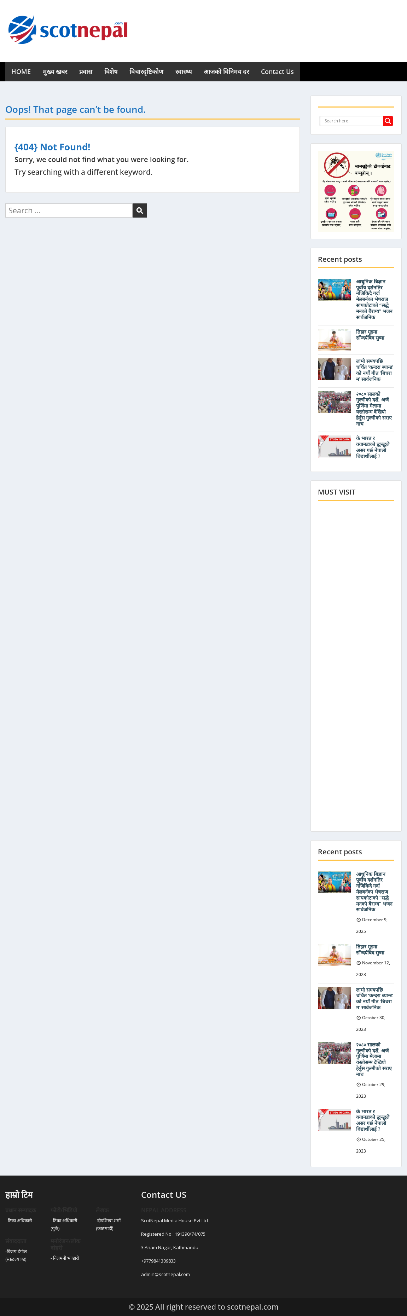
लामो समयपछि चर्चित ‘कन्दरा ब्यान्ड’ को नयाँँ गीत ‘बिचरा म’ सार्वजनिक (374, 370)
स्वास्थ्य (183, 71)
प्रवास (85, 71)
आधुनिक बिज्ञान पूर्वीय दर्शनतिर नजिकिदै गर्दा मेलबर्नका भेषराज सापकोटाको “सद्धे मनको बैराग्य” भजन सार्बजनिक (374, 299)
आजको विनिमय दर (226, 71)
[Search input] (353, 121)
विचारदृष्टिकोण (146, 71)
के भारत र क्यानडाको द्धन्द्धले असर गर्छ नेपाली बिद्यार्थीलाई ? (372, 447)
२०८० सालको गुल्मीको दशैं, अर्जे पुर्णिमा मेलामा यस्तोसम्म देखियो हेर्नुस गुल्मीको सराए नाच (374, 409)
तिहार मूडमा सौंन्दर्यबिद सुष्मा (370, 334)
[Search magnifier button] (388, 121)
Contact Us (277, 71)
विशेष (110, 71)
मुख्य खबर (55, 71)
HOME (21, 71)
